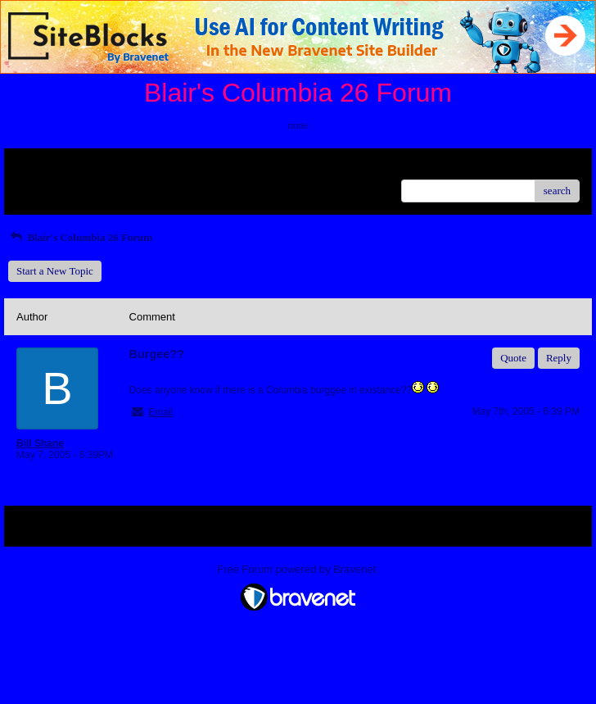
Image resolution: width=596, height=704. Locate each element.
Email (160, 412)
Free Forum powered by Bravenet (298, 569)
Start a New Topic (54, 271)
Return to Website (54, 167)
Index (118, 167)
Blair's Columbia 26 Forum (80, 237)
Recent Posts (43, 185)
